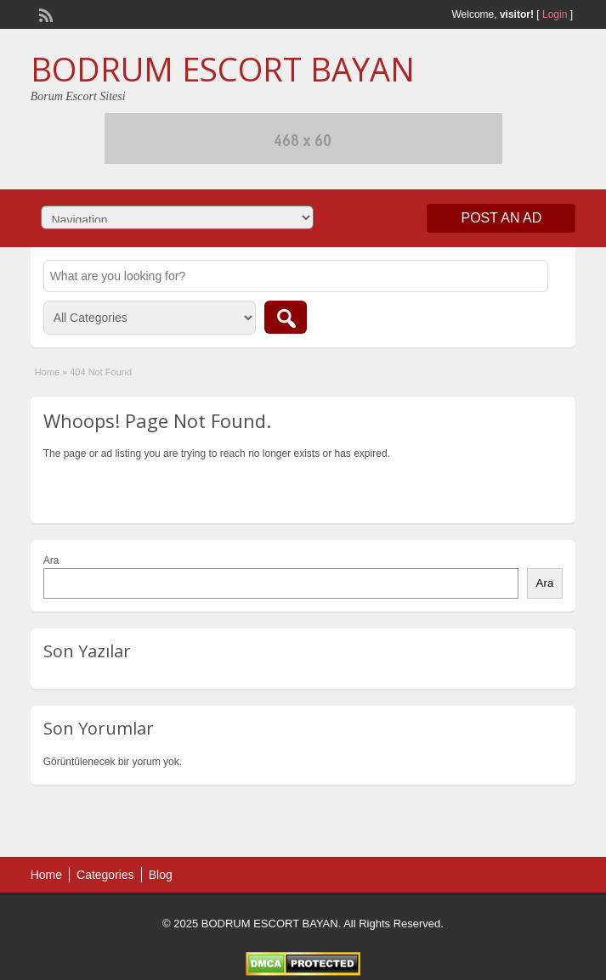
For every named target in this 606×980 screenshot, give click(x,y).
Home (47, 372)
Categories (105, 874)
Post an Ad (501, 218)
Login (554, 14)
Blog (161, 874)
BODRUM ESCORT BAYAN (223, 69)
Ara (51, 560)
